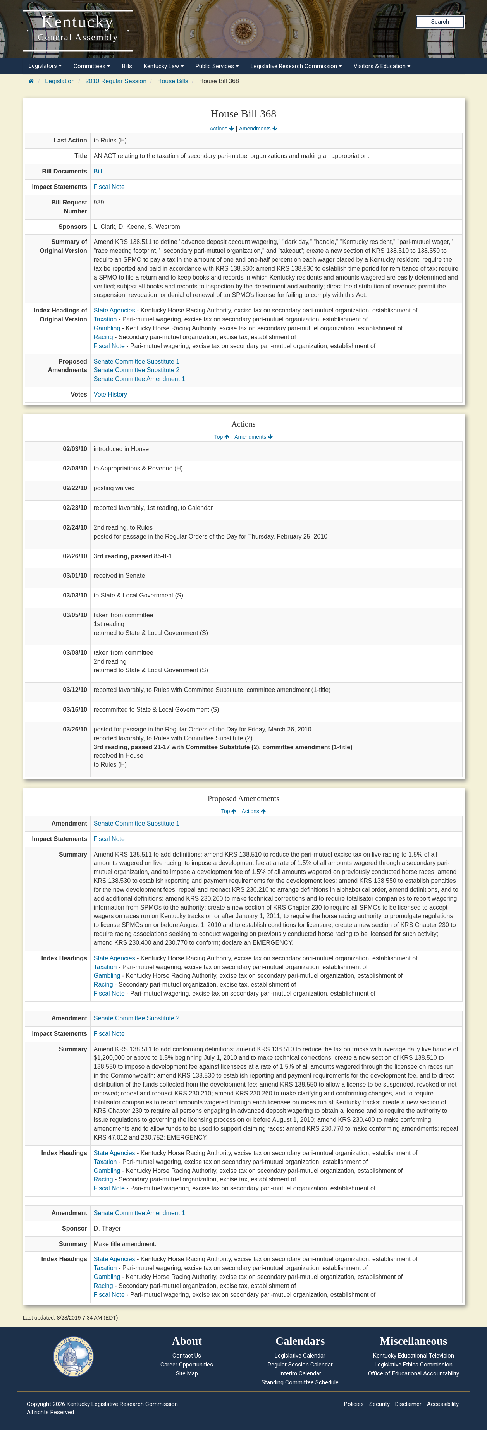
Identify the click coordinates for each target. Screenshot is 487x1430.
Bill (98, 171)
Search (440, 21)
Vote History (110, 394)
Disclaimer (408, 1404)
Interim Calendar (300, 1373)
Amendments (258, 128)
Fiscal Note (109, 187)
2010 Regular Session (116, 81)
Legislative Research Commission (296, 66)
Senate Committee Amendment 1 (139, 379)
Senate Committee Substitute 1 (136, 361)
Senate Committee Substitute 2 (136, 370)
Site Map (187, 1373)
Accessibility (443, 1404)
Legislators (45, 65)
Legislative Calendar (300, 1355)
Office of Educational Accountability (413, 1373)
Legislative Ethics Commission (414, 1364)
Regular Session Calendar (300, 1364)
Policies (354, 1404)
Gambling (107, 328)
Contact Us (186, 1355)
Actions (222, 128)
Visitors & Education (382, 66)
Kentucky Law (164, 66)
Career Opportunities (186, 1364)
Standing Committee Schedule (300, 1382)
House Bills (172, 81)
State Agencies (114, 310)
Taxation (105, 319)
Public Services (217, 66)
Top (221, 437)
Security (379, 1404)
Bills (127, 66)
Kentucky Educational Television (413, 1355)
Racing (103, 337)
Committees (92, 66)
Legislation (60, 81)
